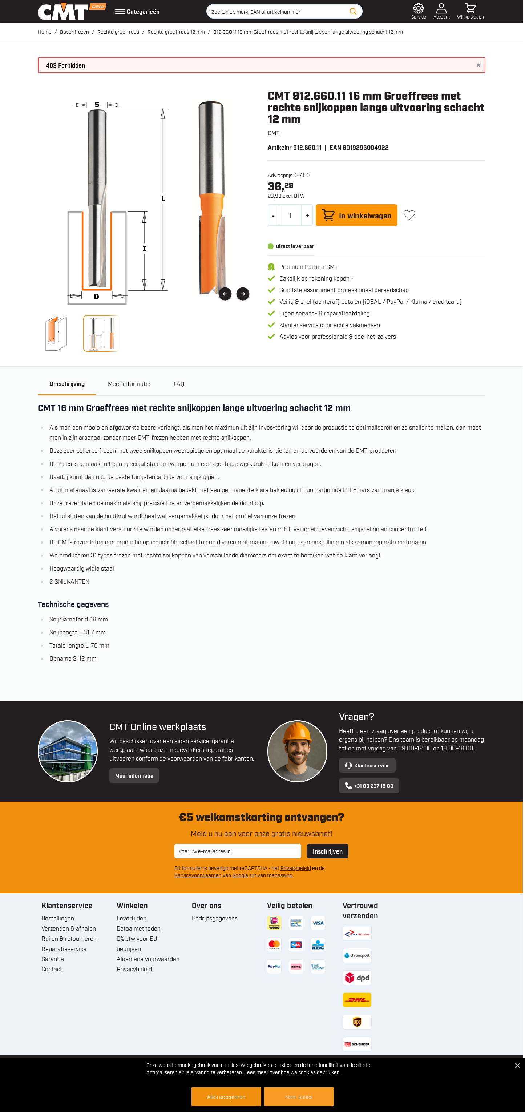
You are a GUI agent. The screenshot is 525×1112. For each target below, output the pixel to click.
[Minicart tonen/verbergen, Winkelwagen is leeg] (470, 11)
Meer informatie (134, 775)
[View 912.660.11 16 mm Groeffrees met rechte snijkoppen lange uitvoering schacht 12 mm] (56, 333)
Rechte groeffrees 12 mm (176, 31)
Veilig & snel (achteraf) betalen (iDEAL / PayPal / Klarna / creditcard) (370, 301)
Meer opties (298, 1096)
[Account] (441, 11)
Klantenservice (367, 765)
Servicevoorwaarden (198, 875)
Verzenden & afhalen (68, 928)
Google (240, 875)
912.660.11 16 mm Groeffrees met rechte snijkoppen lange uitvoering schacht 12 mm (308, 31)
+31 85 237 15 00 (369, 785)
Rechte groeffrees (118, 31)
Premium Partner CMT (308, 266)
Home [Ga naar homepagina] (45, 31)
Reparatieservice (63, 948)
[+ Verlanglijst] (409, 215)
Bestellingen (57, 918)
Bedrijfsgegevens (215, 918)
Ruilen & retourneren (69, 938)
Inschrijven (328, 851)
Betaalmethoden (139, 928)
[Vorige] (225, 294)
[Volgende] (242, 294)
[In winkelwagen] (356, 215)
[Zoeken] (353, 11)
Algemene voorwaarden (148, 958)
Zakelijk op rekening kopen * (316, 278)
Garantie (52, 958)
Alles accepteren (226, 1096)
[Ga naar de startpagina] (72, 11)
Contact (51, 968)
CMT (273, 132)
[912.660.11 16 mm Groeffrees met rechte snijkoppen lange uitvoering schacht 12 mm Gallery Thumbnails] (79, 333)
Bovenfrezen (74, 31)
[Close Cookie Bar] (517, 1065)
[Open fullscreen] (147, 198)
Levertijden (131, 918)
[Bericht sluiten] (478, 65)
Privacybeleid (295, 868)
